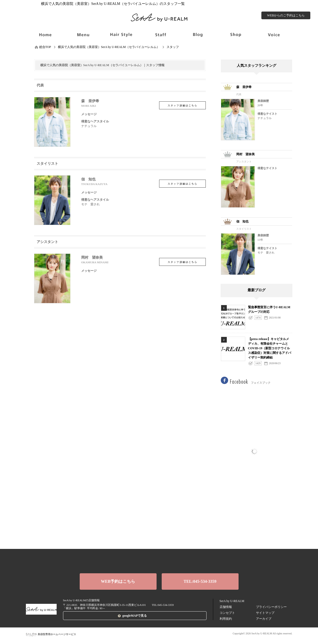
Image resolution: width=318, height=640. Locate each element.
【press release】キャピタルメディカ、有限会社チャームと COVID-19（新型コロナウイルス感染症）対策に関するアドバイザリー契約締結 (269, 348)
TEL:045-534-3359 (200, 581)
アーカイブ (263, 618)
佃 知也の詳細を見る (182, 184)
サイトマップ (265, 613)
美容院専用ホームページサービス (51, 634)
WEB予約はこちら (118, 581)
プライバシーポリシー (271, 607)
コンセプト (227, 613)
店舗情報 (226, 607)
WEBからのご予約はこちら (286, 15)
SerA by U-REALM (232, 601)
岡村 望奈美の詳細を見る (182, 262)
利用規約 (226, 618)
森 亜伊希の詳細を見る (182, 105)
